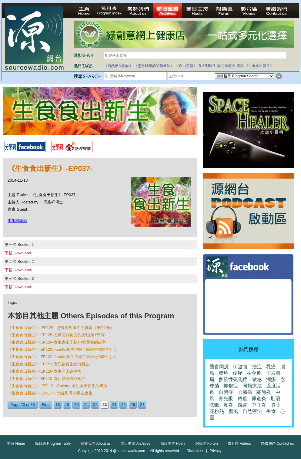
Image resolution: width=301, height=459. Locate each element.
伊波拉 (240, 366)
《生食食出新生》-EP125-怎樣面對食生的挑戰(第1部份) (57, 335)
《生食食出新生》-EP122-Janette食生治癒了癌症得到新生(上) (62, 356)
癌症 (240, 66)
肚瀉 (275, 398)
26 (133, 404)
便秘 (237, 373)
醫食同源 (219, 366)
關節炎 (263, 392)
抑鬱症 (230, 385)
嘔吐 (275, 404)
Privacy (215, 451)
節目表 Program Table (53, 443)
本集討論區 (17, 220)
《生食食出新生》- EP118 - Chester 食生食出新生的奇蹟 (57, 386)
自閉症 (226, 392)
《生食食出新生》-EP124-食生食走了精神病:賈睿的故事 (57, 342)
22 (95, 404)
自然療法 (252, 411)
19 (67, 404)
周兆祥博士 (226, 66)
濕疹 (271, 379)
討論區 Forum (207, 443)
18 (57, 404)
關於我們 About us (96, 443)
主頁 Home (16, 443)
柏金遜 (254, 373)
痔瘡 (242, 398)
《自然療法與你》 (118, 66)
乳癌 (271, 366)
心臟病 (245, 392)
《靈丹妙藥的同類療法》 (154, 66)
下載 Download (18, 253)
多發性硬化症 (233, 379)
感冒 (242, 404)
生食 (271, 411)
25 (123, 404)
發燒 (223, 373)
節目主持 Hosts (172, 443)
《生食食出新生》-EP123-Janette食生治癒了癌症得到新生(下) (62, 349)
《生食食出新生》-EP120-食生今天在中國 (44, 371)
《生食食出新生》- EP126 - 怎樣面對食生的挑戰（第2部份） (61, 327)
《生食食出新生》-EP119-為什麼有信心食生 (46, 378)
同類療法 (252, 385)
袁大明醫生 (207, 66)
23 (104, 404)
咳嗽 (214, 404)
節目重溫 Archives (135, 443)
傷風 (233, 411)
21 (86, 404)
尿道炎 (259, 398)
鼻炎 (228, 404)
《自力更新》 (186, 66)
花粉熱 (216, 411)
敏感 (257, 379)
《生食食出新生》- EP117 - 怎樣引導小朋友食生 (50, 393)
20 (76, 404)
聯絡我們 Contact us (277, 443)
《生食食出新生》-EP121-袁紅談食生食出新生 (48, 364)
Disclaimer (194, 451)
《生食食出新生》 (259, 66)
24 (114, 404)
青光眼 (226, 398)
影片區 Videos (239, 443)
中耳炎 (259, 404)
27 (142, 404)
